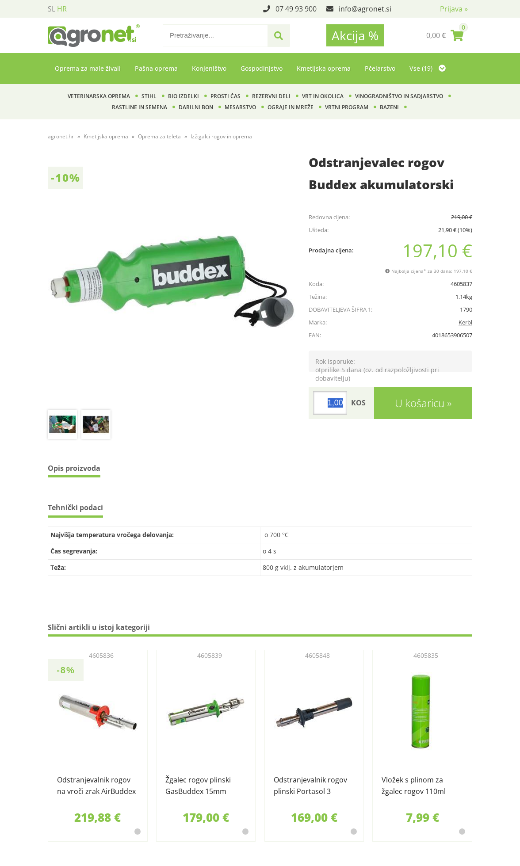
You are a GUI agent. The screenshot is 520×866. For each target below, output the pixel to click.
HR (62, 9)
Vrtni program (346, 107)
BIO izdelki (183, 96)
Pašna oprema (156, 68)
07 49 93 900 (296, 9)
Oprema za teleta (159, 136)
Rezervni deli (271, 96)
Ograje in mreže (291, 107)
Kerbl (465, 322)
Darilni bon (196, 107)
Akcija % (355, 35)
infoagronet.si (365, 9)
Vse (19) (427, 68)
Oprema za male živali (88, 68)
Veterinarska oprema (99, 96)
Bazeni (389, 107)
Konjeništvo (209, 68)
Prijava (454, 9)
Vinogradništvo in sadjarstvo (399, 96)
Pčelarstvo (380, 68)
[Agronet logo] (94, 35)
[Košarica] (445, 35)
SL (51, 9)
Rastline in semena (139, 107)
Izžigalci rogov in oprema (221, 136)
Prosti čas (225, 96)
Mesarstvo (240, 107)
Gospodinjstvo (262, 68)
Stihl (149, 96)
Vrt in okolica (323, 96)
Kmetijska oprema (324, 68)
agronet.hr (61, 136)
